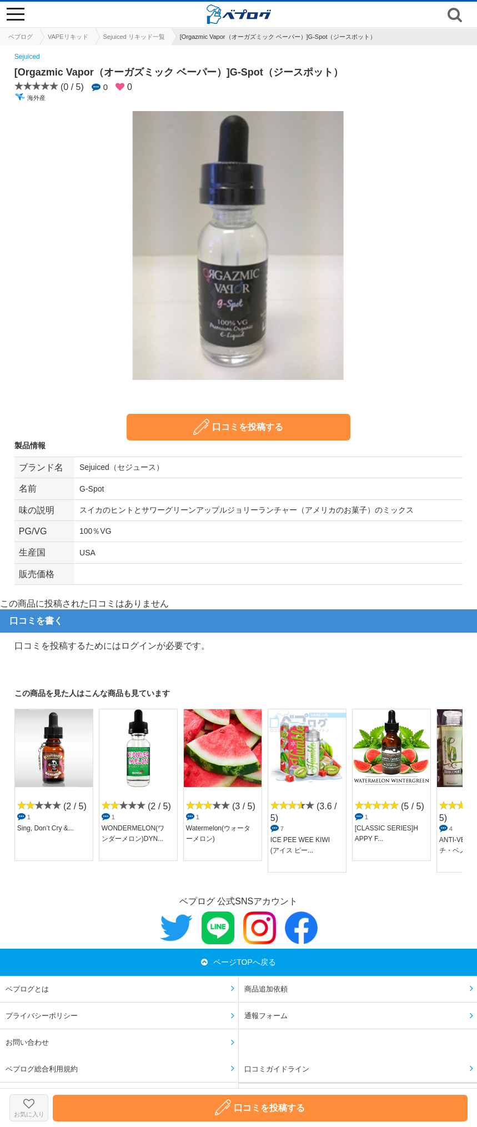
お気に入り (29, 1108)
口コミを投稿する (238, 427)
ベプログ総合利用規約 (42, 1069)
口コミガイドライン (276, 1069)
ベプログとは (27, 989)
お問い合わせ (27, 1042)
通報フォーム (266, 1015)
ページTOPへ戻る (238, 962)
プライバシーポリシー (42, 1015)
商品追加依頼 (266, 989)
